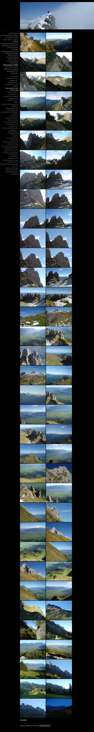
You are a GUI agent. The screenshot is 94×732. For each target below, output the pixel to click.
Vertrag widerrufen (45, 725)
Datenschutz (29, 725)
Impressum (22, 725)
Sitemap (36, 725)
